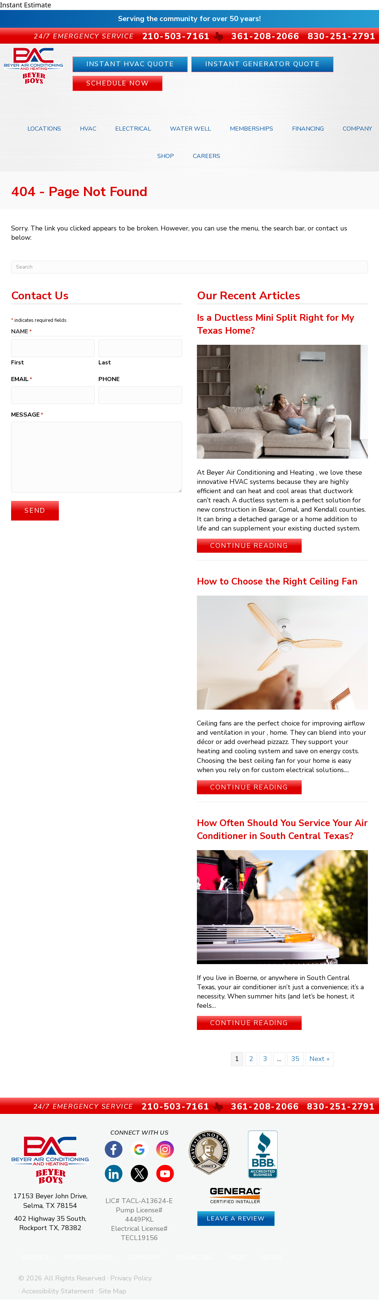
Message (27, 409)
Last (104, 359)
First (17, 359)
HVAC (88, 129)
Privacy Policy (131, 1278)
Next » (319, 1059)
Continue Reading (256, 545)
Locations (44, 129)
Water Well (190, 129)
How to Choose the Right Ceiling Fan (277, 582)
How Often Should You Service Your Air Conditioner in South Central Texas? (282, 830)
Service (36, 1257)
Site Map (112, 1291)
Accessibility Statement (57, 1291)
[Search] (189, 267)
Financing (308, 129)
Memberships (251, 129)
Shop (165, 156)
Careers (206, 156)
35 (295, 1059)
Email (21, 376)
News (271, 1257)
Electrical (133, 129)
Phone (109, 376)
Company (357, 129)
